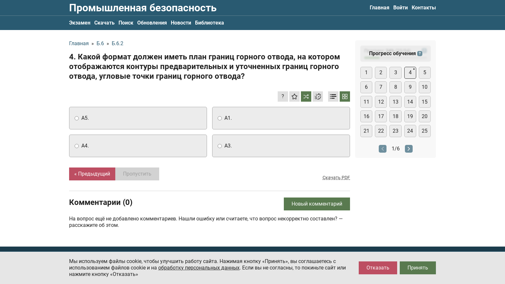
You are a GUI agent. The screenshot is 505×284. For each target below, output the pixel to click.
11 (366, 102)
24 (410, 131)
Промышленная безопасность (143, 8)
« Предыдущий (92, 174)
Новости (181, 23)
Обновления (152, 23)
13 (395, 102)
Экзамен (79, 23)
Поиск (126, 23)
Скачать (104, 23)
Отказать (377, 268)
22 (381, 131)
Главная (379, 8)
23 (395, 131)
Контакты (424, 8)
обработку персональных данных (199, 268)
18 (395, 116)
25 (425, 131)
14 (410, 102)
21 (366, 131)
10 (425, 87)
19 (410, 116)
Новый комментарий (317, 204)
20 (425, 116)
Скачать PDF (336, 177)
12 (381, 102)
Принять (417, 268)
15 (425, 102)
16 (366, 116)
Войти (400, 8)
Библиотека (209, 23)
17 (381, 116)
